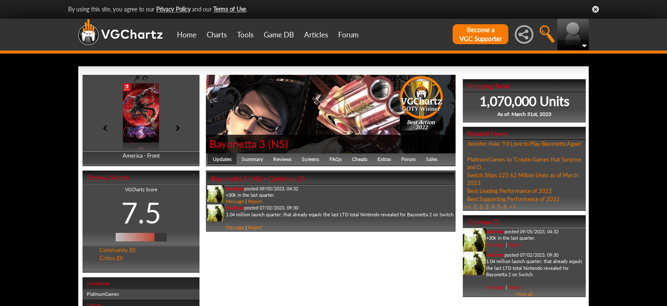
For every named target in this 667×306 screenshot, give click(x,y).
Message (235, 201)
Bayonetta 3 (237, 143)
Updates (222, 159)
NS (278, 143)
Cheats (359, 159)
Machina (234, 188)
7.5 (141, 213)
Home (187, 34)
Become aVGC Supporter (480, 34)
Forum (348, 34)
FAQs (335, 159)
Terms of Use (229, 9)
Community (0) (117, 249)
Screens (310, 159)
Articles (316, 34)
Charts (217, 34)
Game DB (279, 34)
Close (595, 9)
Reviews (282, 159)
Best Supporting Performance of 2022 (513, 199)
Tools (245, 34)
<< (467, 206)
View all (524, 294)
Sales (431, 159)
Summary (252, 159)
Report (255, 201)
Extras (384, 159)
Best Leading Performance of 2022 (509, 190)
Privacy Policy (173, 9)
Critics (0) (111, 258)
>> (512, 206)
